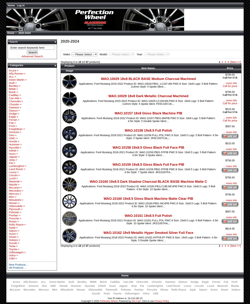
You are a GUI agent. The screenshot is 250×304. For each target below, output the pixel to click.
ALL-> (12, 76)
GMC (53, 285)
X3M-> (13, 258)
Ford (234, 281)
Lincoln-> (14, 175)
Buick (103, 281)
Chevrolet (142, 281)
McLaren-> (15, 187)
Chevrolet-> (16, 101)
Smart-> (14, 236)
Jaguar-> (14, 156)
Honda (63, 285)
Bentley (82, 281)
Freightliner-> (17, 129)
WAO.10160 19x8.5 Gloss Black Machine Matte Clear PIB (148, 198)
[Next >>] (235, 62)
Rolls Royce (178, 289)
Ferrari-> (14, 119)
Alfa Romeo (30, 281)
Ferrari (216, 281)
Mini (54, 289)
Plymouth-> (16, 209)
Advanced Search (32, 56)
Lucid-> (13, 178)
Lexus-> (14, 172)
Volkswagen (132, 293)
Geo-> (13, 135)
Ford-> (13, 125)
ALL (43, 281)
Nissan (81, 289)
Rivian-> (14, 221)
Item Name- (148, 68)
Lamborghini (155, 285)
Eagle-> (13, 116)
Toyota (117, 293)
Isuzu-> (13, 153)
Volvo (146, 293)
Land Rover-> (17, 169)
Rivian (164, 289)
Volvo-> (13, 255)
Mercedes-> (16, 190)
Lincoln (199, 285)
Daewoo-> (15, 107)
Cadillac (115, 281)
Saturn (203, 289)
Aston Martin (57, 281)
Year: (153, 54)
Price (230, 68)
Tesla (106, 293)
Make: (81, 54)
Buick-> (13, 92)
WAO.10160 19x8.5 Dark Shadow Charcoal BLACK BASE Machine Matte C (148, 181)
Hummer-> (15, 144)
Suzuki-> (14, 243)
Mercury (44, 289)
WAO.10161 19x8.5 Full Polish (148, 216)
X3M (155, 293)
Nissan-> (14, 202)
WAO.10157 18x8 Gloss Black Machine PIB (148, 113)
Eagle (205, 281)
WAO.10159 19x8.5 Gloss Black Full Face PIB (148, 164)
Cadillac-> (15, 95)
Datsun (183, 281)
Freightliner (18, 285)
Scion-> (13, 233)
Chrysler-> (15, 104)
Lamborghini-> (17, 165)
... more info (230, 83)
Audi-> (13, 82)
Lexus (187, 285)
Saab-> (13, 227)
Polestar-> (15, 212)
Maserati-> (15, 181)
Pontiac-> (15, 215)
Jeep (134, 285)
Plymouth (112, 289)
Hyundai (90, 285)
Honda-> (14, 141)
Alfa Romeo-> (17, 73)
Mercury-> (15, 193)
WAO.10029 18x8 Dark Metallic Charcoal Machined (148, 96)
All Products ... (17, 267)
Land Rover (173, 285)
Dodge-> (14, 113)
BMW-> (13, 88)
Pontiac (139, 289)
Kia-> (12, 162)
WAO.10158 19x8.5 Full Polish (148, 130)
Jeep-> (13, 159)
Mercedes (30, 289)
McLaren (15, 289)
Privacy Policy (162, 301)
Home (11, 5)
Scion (214, 289)
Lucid (210, 285)
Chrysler (157, 281)
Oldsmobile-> (17, 206)
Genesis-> (15, 132)
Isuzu (112, 285)
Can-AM (128, 281)
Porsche (152, 289)
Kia (142, 285)
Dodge (195, 281)
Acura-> (14, 70)
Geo (44, 285)
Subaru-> (14, 239)
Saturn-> (14, 230)
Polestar (126, 289)
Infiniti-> (14, 150)
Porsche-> (15, 218)
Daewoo (170, 281)
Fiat (226, 281)
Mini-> (12, 196)
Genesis (33, 285)
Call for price (230, 86)
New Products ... (19, 264)
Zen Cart (136, 301)
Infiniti (102, 285)
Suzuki (96, 293)
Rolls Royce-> (17, 224)
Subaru (235, 289)
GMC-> (13, 138)
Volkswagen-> (17, 252)
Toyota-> (14, 249)
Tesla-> (13, 246)
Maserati (222, 285)
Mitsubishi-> (16, 199)
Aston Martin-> (18, 79)
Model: (118, 54)
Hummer (76, 285)
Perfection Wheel (108, 301)
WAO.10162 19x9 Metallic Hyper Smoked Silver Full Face (148, 233)
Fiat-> (12, 122)
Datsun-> (14, 110)
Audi (71, 281)
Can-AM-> (15, 98)
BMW (93, 281)
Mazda (235, 285)
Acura (16, 281)
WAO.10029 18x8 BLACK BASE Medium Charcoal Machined (148, 79)
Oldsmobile (95, 289)
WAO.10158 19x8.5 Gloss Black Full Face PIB (148, 147)
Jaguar (123, 285)
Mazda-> (14, 184)
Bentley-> (15, 85)
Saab (193, 289)
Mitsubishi (67, 289)
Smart (224, 289)
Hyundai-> (15, 147)
